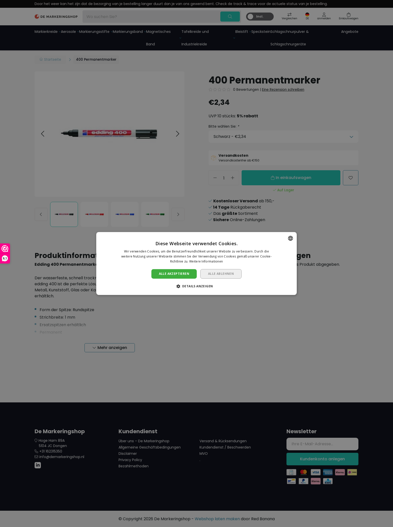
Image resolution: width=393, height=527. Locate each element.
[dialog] (196, 263)
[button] (196, 286)
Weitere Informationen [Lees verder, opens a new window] (206, 261)
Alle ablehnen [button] (221, 274)
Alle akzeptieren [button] (174, 274)
